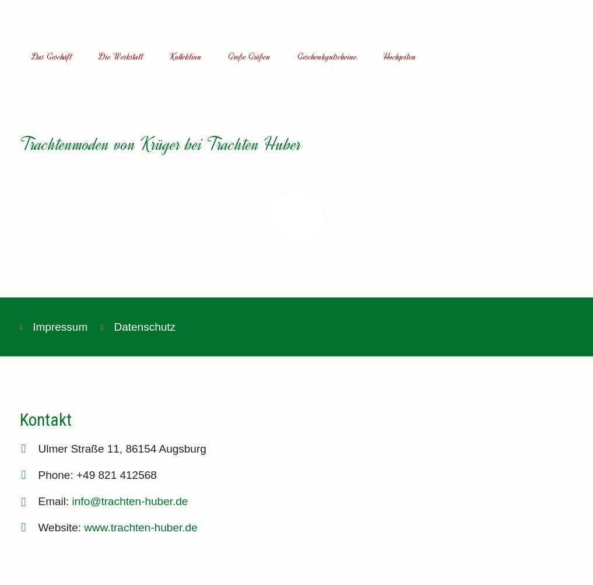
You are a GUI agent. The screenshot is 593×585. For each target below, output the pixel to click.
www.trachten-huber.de (140, 527)
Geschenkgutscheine (327, 56)
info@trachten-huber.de (130, 501)
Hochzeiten (399, 56)
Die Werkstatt (121, 56)
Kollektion (186, 56)
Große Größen (249, 56)
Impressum (60, 327)
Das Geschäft (51, 56)
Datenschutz (145, 327)
